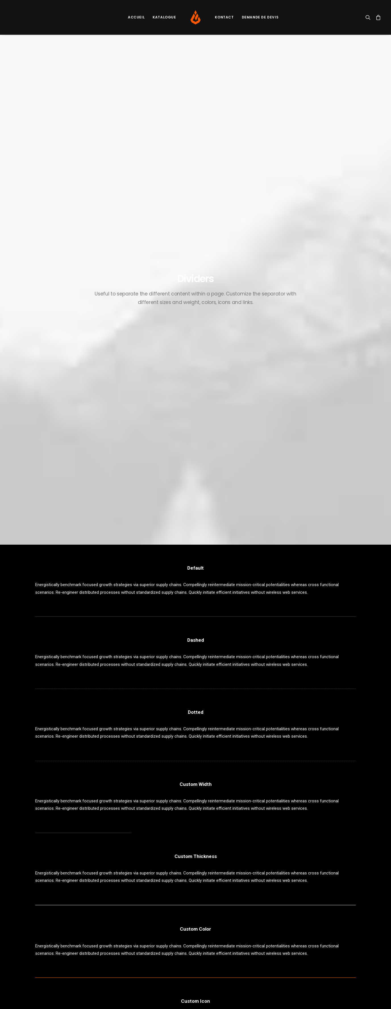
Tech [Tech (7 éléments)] (333, 919)
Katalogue (164, 17)
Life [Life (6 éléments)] (297, 910)
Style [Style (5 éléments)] (316, 919)
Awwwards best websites (229, 954)
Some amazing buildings (228, 918)
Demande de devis (260, 17)
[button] (369, 17)
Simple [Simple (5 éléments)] (330, 910)
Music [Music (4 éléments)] (312, 910)
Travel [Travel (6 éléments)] (299, 928)
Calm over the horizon (141, 914)
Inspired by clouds (137, 928)
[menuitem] (136, 17)
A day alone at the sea (227, 927)
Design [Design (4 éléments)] (299, 901)
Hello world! (131, 900)
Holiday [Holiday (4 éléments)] (337, 901)
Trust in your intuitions (226, 900)
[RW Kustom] (195, 17)
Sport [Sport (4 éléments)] (299, 919)
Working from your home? (230, 909)
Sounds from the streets (229, 936)
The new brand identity (227, 945)
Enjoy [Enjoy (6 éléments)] (318, 901)
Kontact (224, 17)
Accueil (136, 17)
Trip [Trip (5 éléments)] (316, 928)
